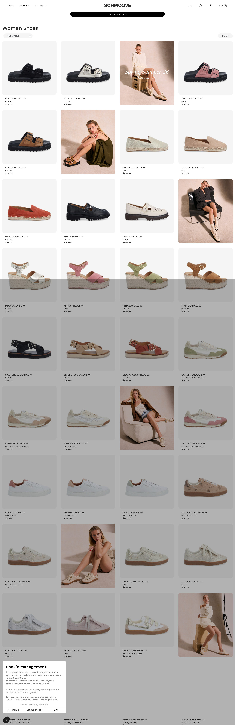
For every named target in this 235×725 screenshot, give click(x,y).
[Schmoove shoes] (117, 5)
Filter (225, 36)
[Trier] (18, 35)
